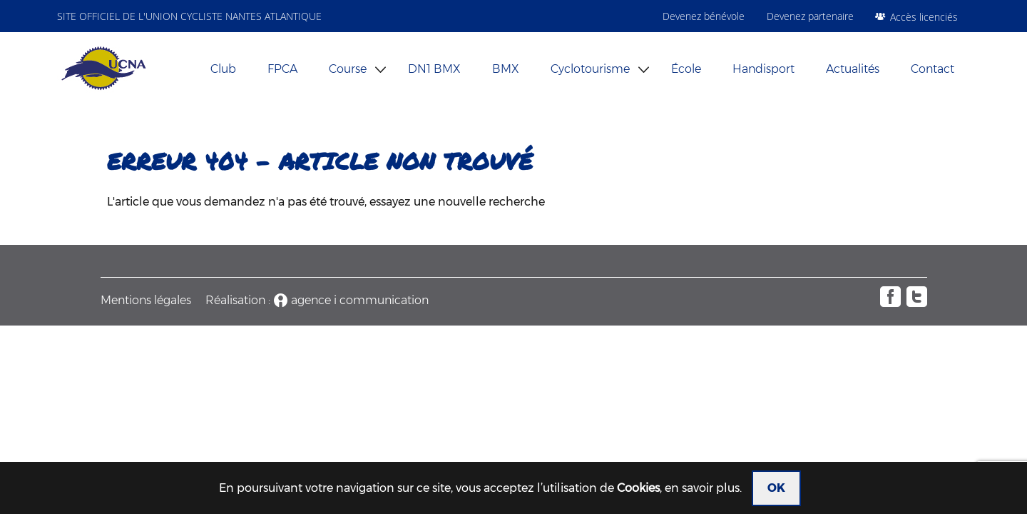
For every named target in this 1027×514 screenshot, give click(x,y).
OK (776, 488)
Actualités (852, 69)
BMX (505, 69)
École (686, 69)
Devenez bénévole (704, 16)
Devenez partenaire (810, 16)
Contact (932, 69)
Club (223, 69)
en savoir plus (702, 488)
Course (348, 69)
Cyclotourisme (590, 69)
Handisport (763, 69)
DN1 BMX (434, 69)
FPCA (282, 69)
